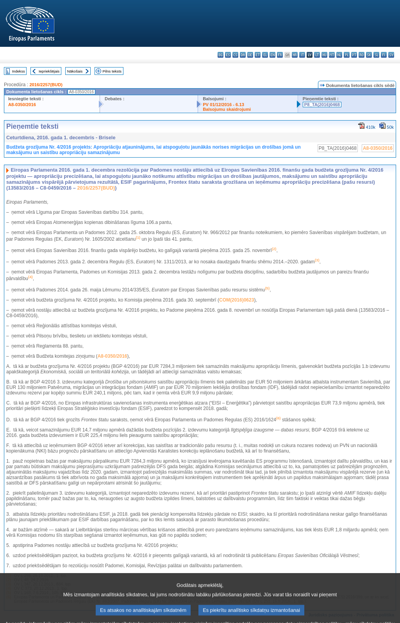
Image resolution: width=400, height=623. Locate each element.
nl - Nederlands (339, 55)
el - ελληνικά (265, 55)
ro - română (361, 55)
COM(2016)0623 (236, 300)
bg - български (220, 55)
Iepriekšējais (49, 71)
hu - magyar (324, 55)
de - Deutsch (250, 55)
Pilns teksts (112, 71)
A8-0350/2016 (22, 104)
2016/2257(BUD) (45, 84)
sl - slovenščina (376, 55)
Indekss (18, 71)
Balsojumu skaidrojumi (227, 109)
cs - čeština (235, 55)
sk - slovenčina (369, 55)
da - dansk (243, 55)
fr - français (280, 55)
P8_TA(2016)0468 (322, 104)
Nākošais (74, 71)
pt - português (354, 55)
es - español (228, 55)
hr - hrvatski (295, 55)
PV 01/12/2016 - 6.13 (223, 104)
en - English (272, 55)
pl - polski (347, 55)
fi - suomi (384, 55)
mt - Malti (332, 55)
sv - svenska (391, 55)
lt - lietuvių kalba (317, 55)
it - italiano (302, 55)
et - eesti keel (258, 55)
